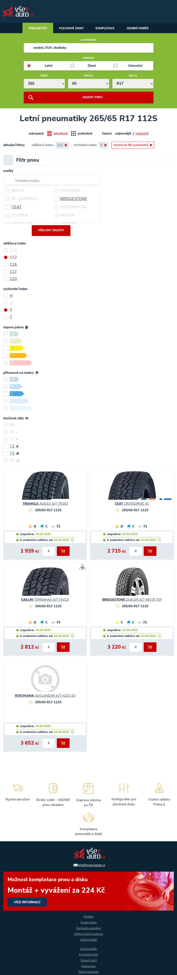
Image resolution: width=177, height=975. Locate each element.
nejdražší (142, 134)
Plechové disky (70, 29)
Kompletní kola (88, 954)
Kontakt (88, 916)
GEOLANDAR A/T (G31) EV (45, 697)
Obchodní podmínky (88, 928)
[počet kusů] (48, 552)
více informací (88, 890)
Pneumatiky (34, 29)
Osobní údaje (88, 922)
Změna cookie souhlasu (88, 934)
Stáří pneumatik (88, 972)
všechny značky (51, 232)
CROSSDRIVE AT (132, 505)
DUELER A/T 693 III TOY (132, 601)
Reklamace (88, 966)
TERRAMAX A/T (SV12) (45, 601)
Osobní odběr (141, 29)
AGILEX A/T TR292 (45, 505)
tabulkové (61, 134)
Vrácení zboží (88, 960)
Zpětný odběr (88, 940)
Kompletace (106, 29)
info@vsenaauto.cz (91, 864)
